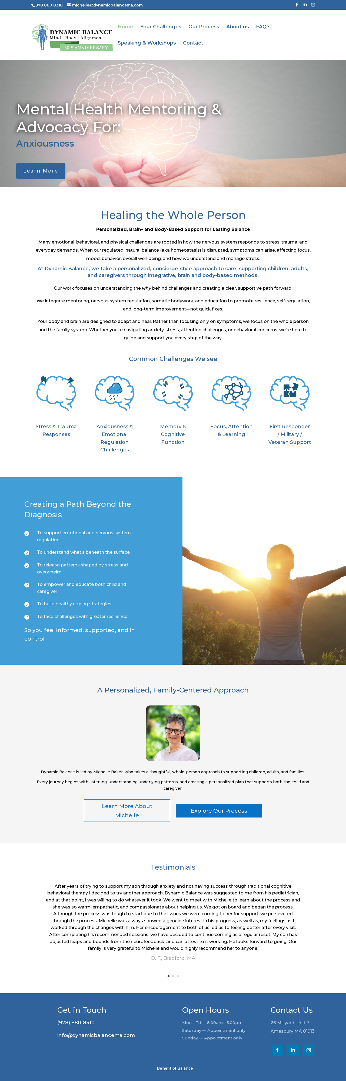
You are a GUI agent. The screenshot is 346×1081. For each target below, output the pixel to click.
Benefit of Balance (175, 1068)
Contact (193, 43)
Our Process (203, 27)
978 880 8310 (49, 5)
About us (237, 27)
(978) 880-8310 (72, 1023)
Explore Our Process (219, 811)
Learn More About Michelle (127, 811)
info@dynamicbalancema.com (93, 1035)
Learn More (40, 171)
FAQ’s (263, 27)
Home (125, 27)
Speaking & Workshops (147, 43)
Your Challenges (160, 27)
